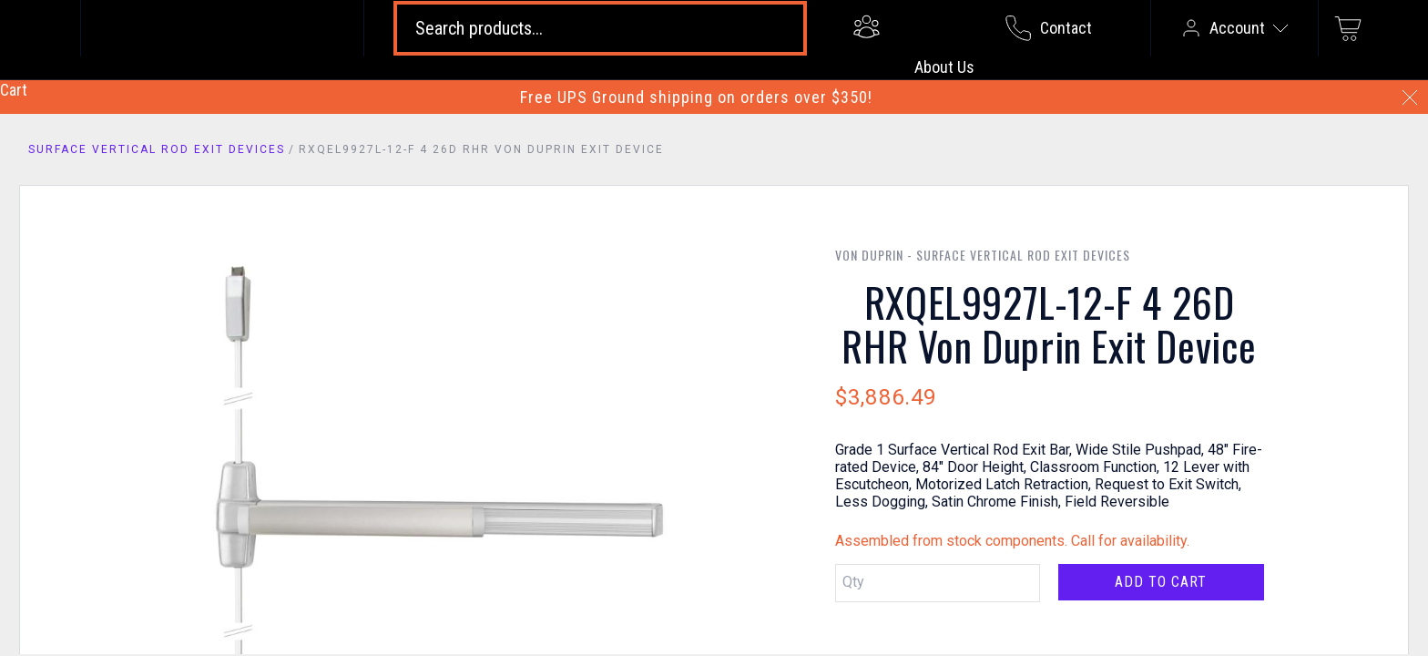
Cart (13, 89)
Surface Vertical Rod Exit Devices (156, 149)
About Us (944, 67)
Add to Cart (1161, 581)
